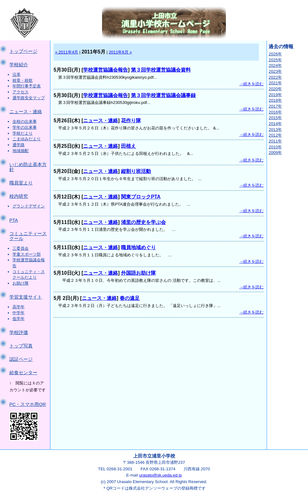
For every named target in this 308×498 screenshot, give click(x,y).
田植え (128, 146)
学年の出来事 (24, 127)
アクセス (20, 92)
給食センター (23, 372)
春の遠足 (130, 298)
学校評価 (18, 332)
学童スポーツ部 (26, 254)
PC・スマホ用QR (27, 404)
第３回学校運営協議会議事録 (163, 95)
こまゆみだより (26, 139)
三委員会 (20, 248)
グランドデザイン (28, 206)
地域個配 (20, 150)
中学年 (18, 312)
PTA (13, 220)
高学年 (18, 307)
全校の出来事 (24, 121)
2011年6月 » (120, 52)
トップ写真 (21, 345)
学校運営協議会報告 (105, 69)
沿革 (16, 74)
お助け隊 (20, 283)
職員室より (21, 182)
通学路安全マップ (28, 97)
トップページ (23, 51)
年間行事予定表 (26, 86)
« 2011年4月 (66, 52)
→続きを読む (251, 83)
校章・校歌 (22, 80)
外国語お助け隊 (138, 273)
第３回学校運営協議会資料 (161, 69)
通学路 (18, 144)
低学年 (18, 318)
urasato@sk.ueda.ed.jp (160, 475)
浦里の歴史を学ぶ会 (143, 222)
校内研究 (18, 196)
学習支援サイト (25, 297)
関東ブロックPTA (141, 196)
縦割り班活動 (136, 171)
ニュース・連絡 (25, 111)
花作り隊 (131, 120)
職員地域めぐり (138, 247)
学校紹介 (18, 64)
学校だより (22, 133)
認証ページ (21, 359)
